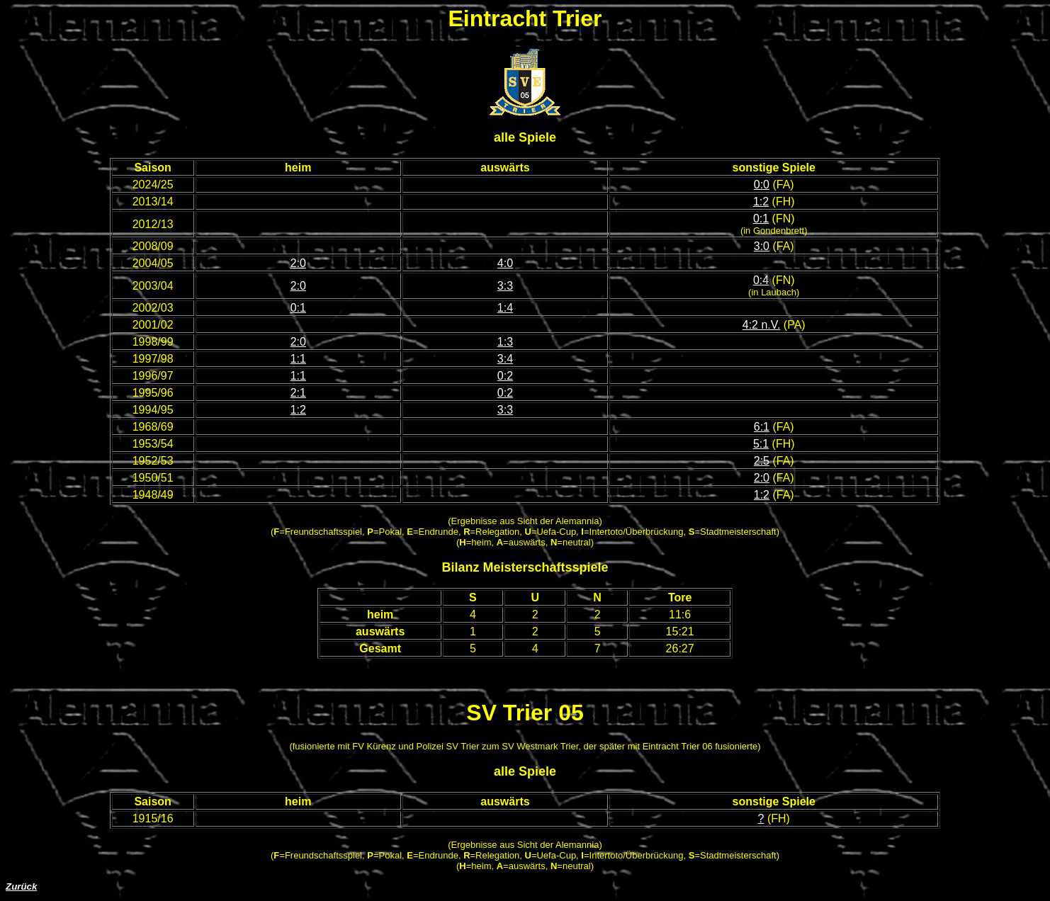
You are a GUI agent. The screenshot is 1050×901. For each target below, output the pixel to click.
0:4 (761, 280)
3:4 (505, 359)
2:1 (298, 393)
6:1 (761, 427)
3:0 (761, 246)
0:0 (761, 184)
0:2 (505, 376)
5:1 (761, 444)
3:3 (505, 286)
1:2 (761, 202)
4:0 (505, 263)
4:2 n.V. (762, 325)
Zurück (21, 886)
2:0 (298, 263)
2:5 (761, 461)
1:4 (505, 308)
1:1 (298, 359)
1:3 (505, 342)
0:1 (761, 218)
